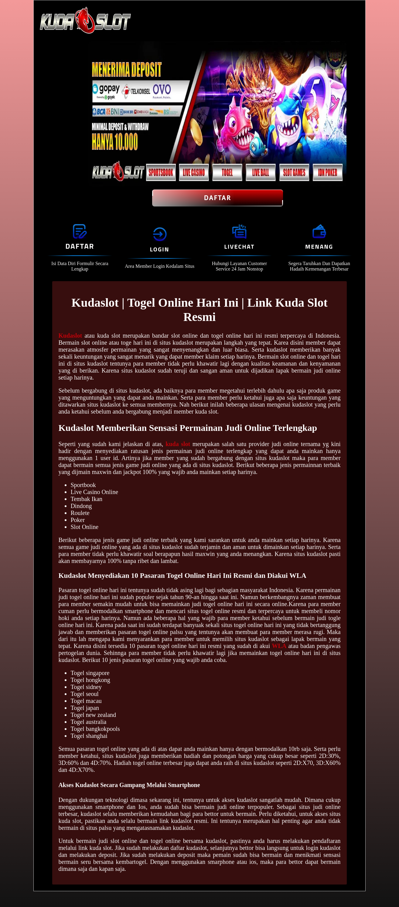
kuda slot (177, 444)
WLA (279, 646)
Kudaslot (70, 335)
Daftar (217, 197)
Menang (319, 246)
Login (159, 249)
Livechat (239, 246)
